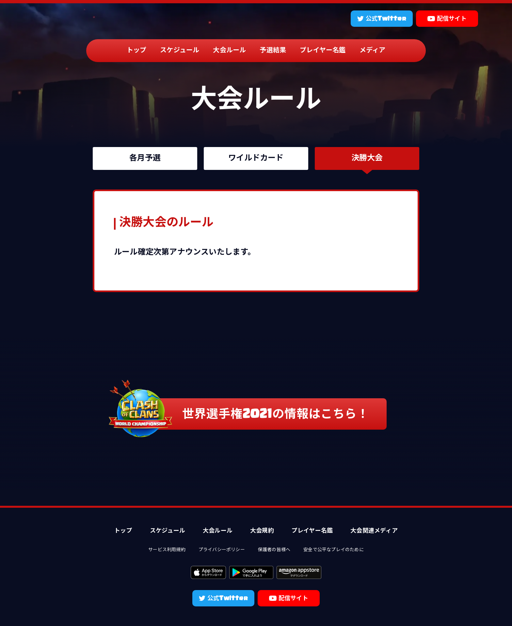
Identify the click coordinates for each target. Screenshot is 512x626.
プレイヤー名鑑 (322, 50)
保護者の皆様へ (274, 550)
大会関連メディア (374, 531)
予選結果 (273, 50)
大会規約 (262, 531)
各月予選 (145, 158)
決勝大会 (367, 158)
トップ (137, 50)
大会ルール (229, 50)
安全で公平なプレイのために (333, 550)
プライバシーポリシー (222, 550)
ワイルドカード (255, 158)
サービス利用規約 (166, 550)
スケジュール (179, 50)
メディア (373, 50)
